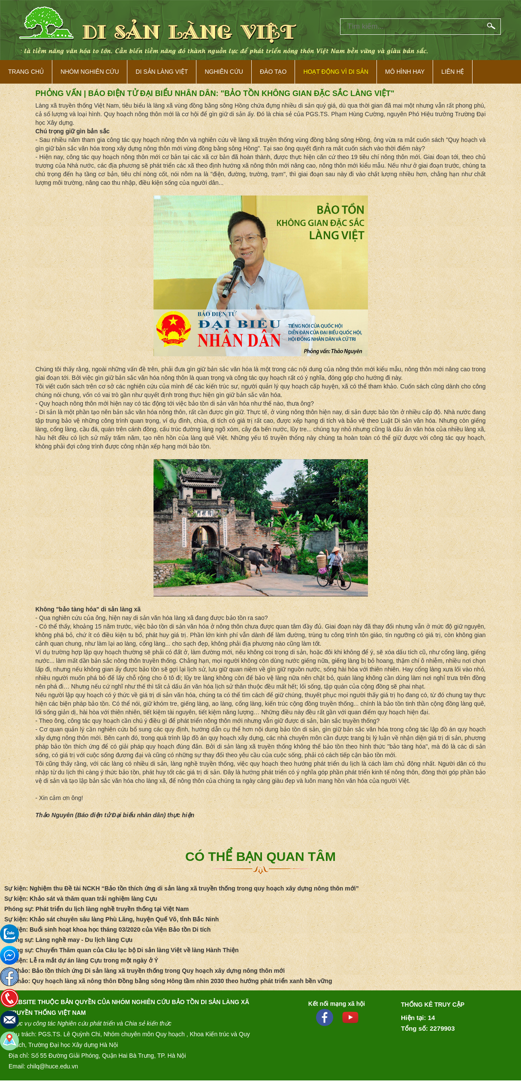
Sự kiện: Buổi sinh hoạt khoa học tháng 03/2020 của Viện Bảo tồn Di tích (107, 929)
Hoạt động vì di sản (335, 71)
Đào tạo (273, 71)
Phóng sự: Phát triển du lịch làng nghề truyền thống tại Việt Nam (96, 908)
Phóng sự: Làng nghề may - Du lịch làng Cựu (68, 939)
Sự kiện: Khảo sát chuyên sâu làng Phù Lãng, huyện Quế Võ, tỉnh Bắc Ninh (111, 919)
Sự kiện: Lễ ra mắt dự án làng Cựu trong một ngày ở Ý (81, 960)
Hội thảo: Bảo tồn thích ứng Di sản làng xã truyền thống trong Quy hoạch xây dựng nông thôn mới (144, 970)
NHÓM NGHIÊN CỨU (89, 71)
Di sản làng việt (162, 71)
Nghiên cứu (224, 71)
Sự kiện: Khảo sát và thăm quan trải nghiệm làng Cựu (80, 898)
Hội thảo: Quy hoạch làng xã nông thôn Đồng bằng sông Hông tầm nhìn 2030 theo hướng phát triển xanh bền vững (168, 981)
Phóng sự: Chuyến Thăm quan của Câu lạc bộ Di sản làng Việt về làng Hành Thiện (121, 950)
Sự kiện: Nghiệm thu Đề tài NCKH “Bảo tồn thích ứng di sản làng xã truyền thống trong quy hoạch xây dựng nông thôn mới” (181, 888)
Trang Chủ (26, 71)
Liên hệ (452, 71)
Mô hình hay (405, 71)
